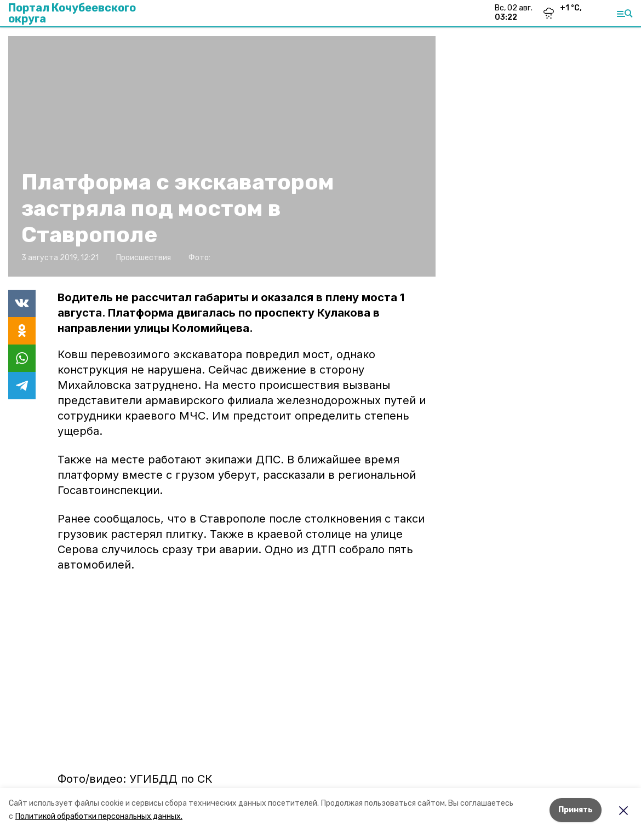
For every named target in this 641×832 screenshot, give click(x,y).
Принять (575, 809)
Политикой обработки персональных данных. (98, 816)
